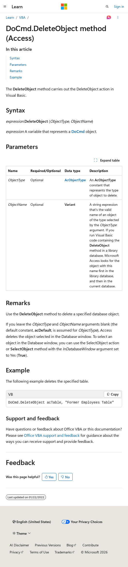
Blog (70, 545)
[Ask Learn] (109, 17)
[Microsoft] (64, 6)
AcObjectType (75, 180)
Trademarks (63, 552)
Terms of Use (39, 552)
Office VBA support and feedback (52, 435)
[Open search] (107, 6)
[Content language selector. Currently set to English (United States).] (32, 522)
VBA (22, 17)
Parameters (18, 64)
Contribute (90, 545)
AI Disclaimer (19, 545)
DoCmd (78, 131)
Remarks (16, 71)
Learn (10, 17)
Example (16, 77)
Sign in (119, 6)
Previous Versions (48, 545)
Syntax (15, 58)
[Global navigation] (5, 6)
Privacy (15, 552)
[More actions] (118, 17)
